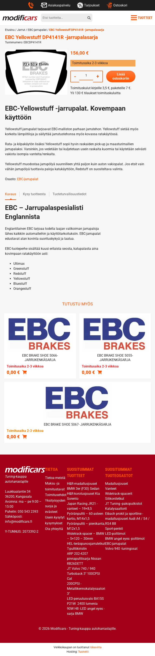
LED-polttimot (115, 534)
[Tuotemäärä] (86, 75)
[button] (24, 436)
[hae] (89, 18)
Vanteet (110, 489)
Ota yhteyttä (54, 529)
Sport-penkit (114, 529)
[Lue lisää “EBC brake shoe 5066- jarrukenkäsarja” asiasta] (24, 372)
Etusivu (10, 29)
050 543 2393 (28, 512)
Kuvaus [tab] (10, 194)
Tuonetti (83, 651)
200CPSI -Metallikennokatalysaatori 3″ (86, 589)
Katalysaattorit (116, 509)
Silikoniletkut (114, 499)
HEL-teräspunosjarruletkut (86, 544)
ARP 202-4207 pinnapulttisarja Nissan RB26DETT (84, 559)
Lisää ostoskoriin (120, 76)
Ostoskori (116, 5)
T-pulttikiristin (77, 549)
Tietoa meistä (55, 478)
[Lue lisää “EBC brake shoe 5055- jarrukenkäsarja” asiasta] (99, 372)
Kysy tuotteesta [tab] (34, 194)
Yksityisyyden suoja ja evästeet (55, 506)
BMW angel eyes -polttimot (125, 539)
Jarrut (21, 29)
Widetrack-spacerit (118, 494)
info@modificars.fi (18, 522)
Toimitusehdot (55, 495)
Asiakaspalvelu (55, 5)
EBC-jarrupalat (37, 29)
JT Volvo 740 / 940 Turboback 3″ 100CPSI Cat (83, 574)
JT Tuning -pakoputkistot (123, 504)
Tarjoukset (88, 5)
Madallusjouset (116, 484)
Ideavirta (96, 647)
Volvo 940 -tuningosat (121, 549)
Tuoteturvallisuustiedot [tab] (69, 194)
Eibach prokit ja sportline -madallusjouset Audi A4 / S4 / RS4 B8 (127, 519)
